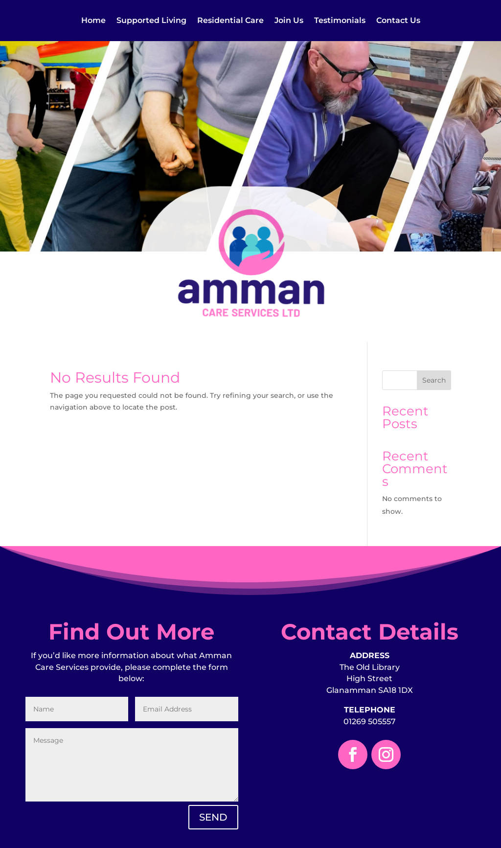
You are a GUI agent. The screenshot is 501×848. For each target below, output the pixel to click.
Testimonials (339, 21)
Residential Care (230, 21)
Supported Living (151, 21)
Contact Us (398, 21)
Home (93, 21)
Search (434, 380)
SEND (213, 817)
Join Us (288, 21)
